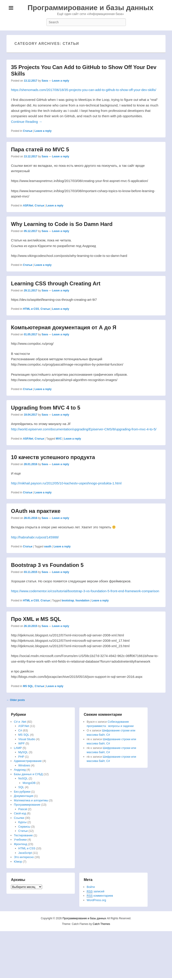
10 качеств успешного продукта (53, 457)
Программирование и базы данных (90, 8)
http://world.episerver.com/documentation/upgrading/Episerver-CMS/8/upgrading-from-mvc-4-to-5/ (83, 429)
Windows (24, 765)
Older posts (15, 700)
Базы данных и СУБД (28, 774)
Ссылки (19, 818)
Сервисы (24, 826)
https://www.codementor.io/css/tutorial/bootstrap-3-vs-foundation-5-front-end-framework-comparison (85, 591)
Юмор (18, 861)
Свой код (20, 813)
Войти (91, 887)
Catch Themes (101, 924)
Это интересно (24, 857)
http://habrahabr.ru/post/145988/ (35, 537)
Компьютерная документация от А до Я (63, 327)
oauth (48, 546)
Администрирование (28, 761)
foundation (82, 600)
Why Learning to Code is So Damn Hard (61, 224)
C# (20, 730)
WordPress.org (96, 900)
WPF (21, 743)
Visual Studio (26, 739)
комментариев (100, 896)
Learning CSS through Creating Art (55, 283)
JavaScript (25, 852)
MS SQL (28, 686)
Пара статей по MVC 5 (40, 149)
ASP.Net (28, 205)
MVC (59, 438)
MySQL (23, 752)
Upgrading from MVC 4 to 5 (45, 408)
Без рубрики (22, 791)
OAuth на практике (35, 511)
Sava (45, 80)
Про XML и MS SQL (36, 619)
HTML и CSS (31, 308)
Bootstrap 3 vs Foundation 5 (47, 565)
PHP (21, 756)
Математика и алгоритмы (31, 800)
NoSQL (23, 778)
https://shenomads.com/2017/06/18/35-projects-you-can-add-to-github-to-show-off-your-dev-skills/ (83, 90)
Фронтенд (20, 844)
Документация (23, 796)
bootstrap (68, 600)
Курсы (22, 822)
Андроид (20, 769)
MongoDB (29, 783)
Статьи (27, 130)
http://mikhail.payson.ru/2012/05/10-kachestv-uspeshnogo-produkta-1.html (66, 483)
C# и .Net (20, 721)
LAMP (18, 748)
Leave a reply (60, 80)
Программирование (27, 804)
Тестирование (23, 835)
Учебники (20, 839)
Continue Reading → (26, 122)
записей (95, 891)
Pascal (22, 809)
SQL (21, 787)
